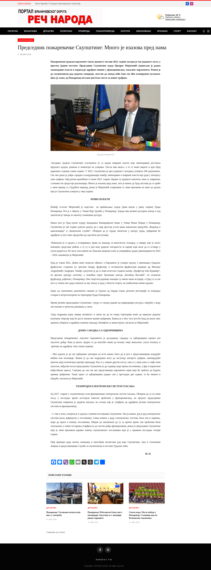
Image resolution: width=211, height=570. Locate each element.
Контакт (192, 31)
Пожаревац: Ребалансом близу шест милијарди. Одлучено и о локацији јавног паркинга (105, 515)
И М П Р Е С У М (104, 559)
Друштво (48, 31)
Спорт (177, 31)
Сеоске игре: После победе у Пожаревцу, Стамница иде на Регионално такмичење (143, 515)
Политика (66, 31)
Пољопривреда (105, 31)
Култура (125, 31)
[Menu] (208, 31)
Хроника (162, 31)
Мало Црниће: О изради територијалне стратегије (57, 3)
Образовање (143, 31)
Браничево (30, 31)
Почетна (13, 31)
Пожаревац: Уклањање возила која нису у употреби (63, 513)
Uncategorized (26, 40)
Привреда (84, 31)
